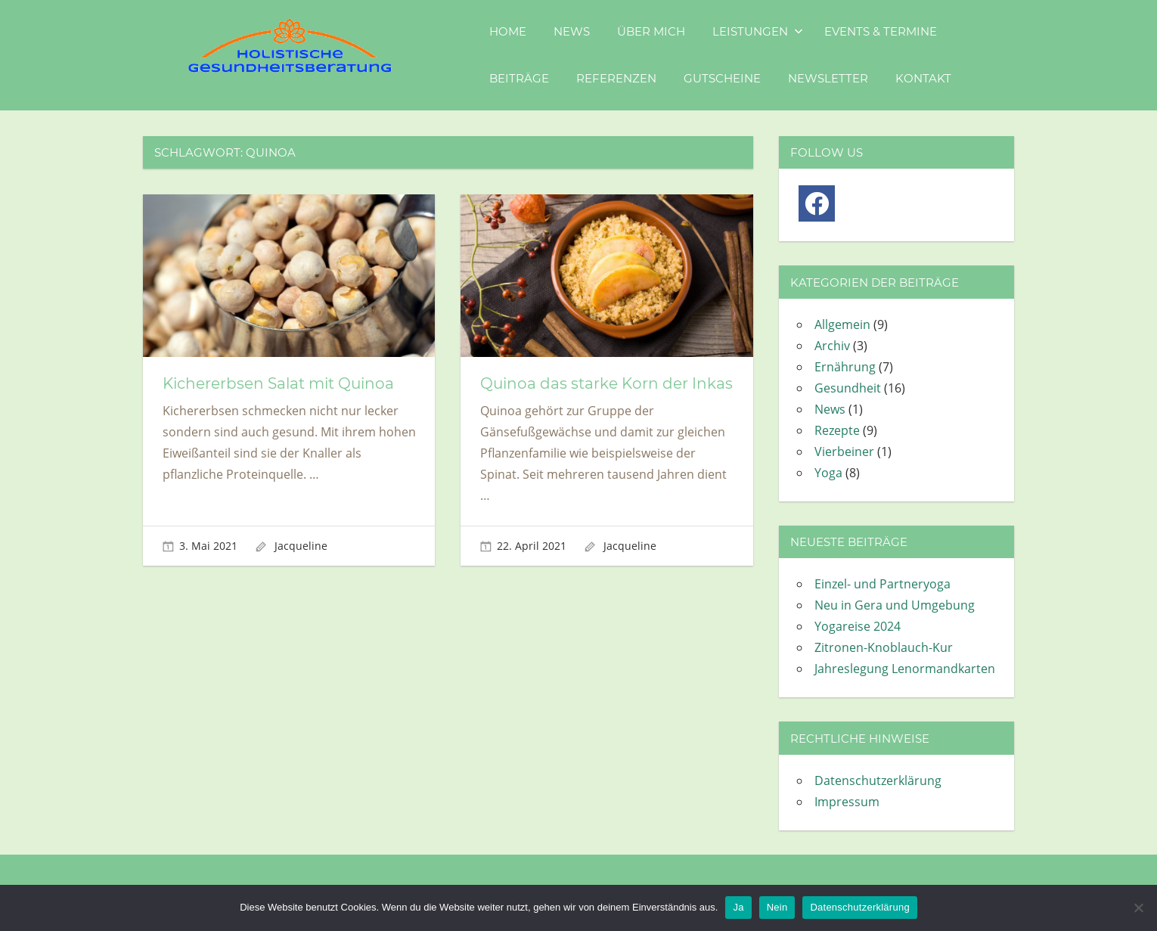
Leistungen (757, 31)
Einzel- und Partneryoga (882, 584)
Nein (777, 907)
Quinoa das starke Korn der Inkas (606, 383)
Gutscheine (722, 78)
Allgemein (842, 324)
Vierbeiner (844, 451)
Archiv (832, 345)
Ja (738, 907)
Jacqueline (301, 545)
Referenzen (616, 78)
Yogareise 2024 (857, 626)
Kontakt (923, 78)
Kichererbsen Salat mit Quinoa (278, 383)
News (572, 31)
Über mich (651, 31)
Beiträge (519, 78)
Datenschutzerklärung (877, 780)
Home (507, 31)
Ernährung (845, 366)
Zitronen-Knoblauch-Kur (883, 647)
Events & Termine (880, 31)
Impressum (846, 801)
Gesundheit (847, 388)
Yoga (828, 472)
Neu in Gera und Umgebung (894, 605)
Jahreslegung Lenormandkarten (904, 668)
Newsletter (828, 78)
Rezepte (837, 430)
